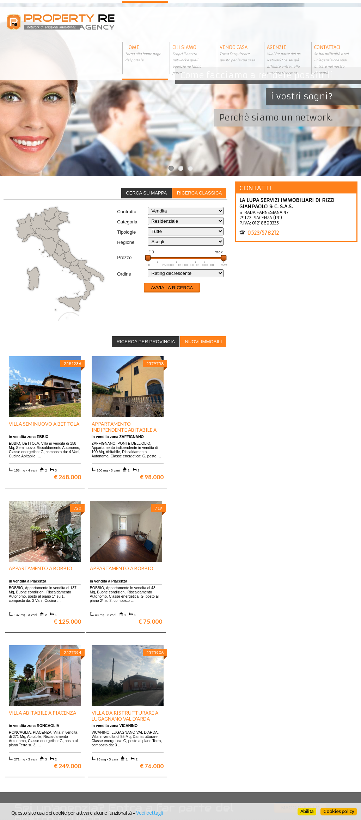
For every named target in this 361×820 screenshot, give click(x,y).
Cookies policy (338, 811)
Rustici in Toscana (114, 753)
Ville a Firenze (110, 737)
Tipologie (126, 232)
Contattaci (192, 753)
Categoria (127, 221)
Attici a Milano (110, 747)
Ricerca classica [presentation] (199, 193)
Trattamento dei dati (203, 737)
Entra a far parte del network (39, 747)
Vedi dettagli (149, 812)
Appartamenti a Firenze (120, 742)
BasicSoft (134, 788)
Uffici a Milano (110, 758)
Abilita (306, 811)
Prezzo (124, 257)
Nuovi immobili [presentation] (203, 341)
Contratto (126, 211)
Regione (125, 242)
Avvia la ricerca (172, 287)
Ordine (124, 274)
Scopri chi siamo (25, 737)
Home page (193, 758)
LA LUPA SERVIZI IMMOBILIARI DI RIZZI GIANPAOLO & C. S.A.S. (287, 203)
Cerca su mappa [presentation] (146, 193)
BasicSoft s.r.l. (234, 793)
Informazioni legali (202, 742)
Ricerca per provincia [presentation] (146, 341)
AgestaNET (146, 793)
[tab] (199, 193)
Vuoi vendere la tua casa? (35, 742)
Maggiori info (300, 663)
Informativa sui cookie (205, 747)
